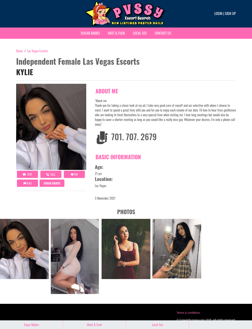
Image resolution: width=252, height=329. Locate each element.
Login (218, 13)
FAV (74, 174)
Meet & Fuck (116, 33)
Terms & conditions (188, 312)
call (51, 174)
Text (27, 174)
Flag (28, 183)
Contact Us (163, 33)
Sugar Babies (90, 33)
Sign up (230, 13)
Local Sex (140, 33)
